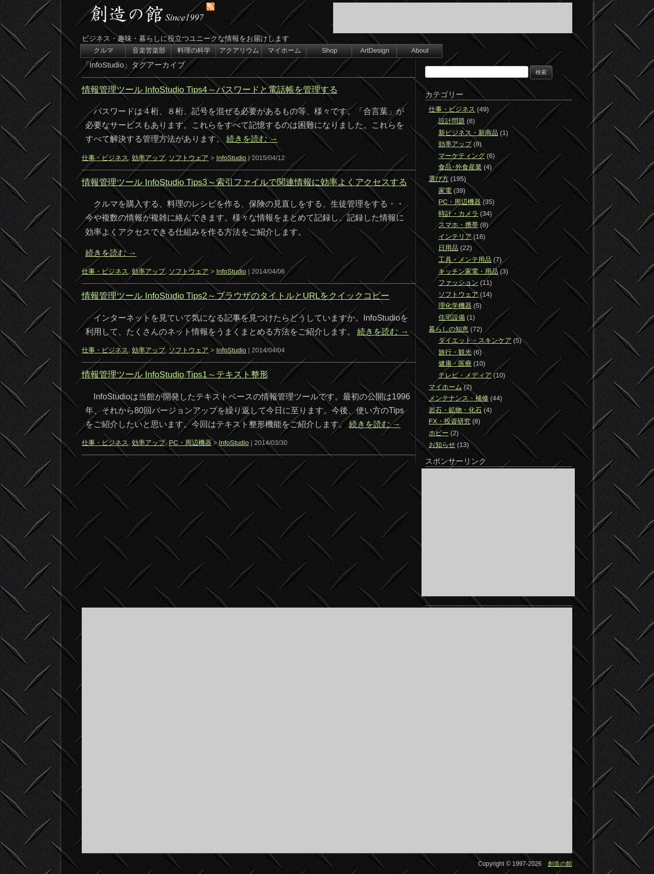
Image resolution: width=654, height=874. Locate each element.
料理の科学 (194, 50)
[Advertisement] (452, 18)
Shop (329, 50)
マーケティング (461, 156)
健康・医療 (455, 363)
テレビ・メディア (465, 375)
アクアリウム (239, 50)
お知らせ (442, 445)
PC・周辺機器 (190, 442)
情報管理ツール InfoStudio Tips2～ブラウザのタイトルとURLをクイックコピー (236, 296)
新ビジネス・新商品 (468, 133)
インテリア (455, 236)
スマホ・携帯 (458, 225)
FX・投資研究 (450, 421)
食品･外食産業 (460, 167)
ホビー (439, 433)
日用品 (448, 248)
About (420, 50)
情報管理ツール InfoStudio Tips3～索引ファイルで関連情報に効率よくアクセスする (244, 182)
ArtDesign (374, 50)
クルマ (103, 50)
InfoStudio (231, 158)
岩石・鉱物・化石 (455, 410)
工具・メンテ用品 (465, 259)
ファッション (458, 282)
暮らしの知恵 (449, 329)
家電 (445, 190)
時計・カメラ (458, 213)
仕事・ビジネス (105, 158)
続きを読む (251, 139)
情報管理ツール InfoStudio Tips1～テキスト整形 (175, 374)
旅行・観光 (455, 352)
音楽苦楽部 (149, 50)
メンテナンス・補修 (458, 398)
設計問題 (451, 121)
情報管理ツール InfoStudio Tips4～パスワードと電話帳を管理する (210, 90)
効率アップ (148, 158)
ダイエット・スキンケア (474, 340)
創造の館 (560, 863)
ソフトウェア (188, 158)
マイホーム (284, 50)
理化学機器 (455, 305)
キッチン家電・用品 (468, 271)
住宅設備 (451, 317)
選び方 (439, 179)
